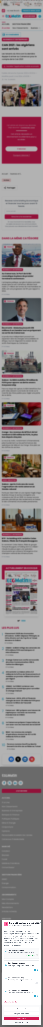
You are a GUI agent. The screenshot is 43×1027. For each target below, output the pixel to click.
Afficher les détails (10, 1002)
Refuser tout (21, 1009)
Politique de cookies (21, 1022)
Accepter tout (21, 1018)
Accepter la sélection (21, 1014)
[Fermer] (40, 923)
